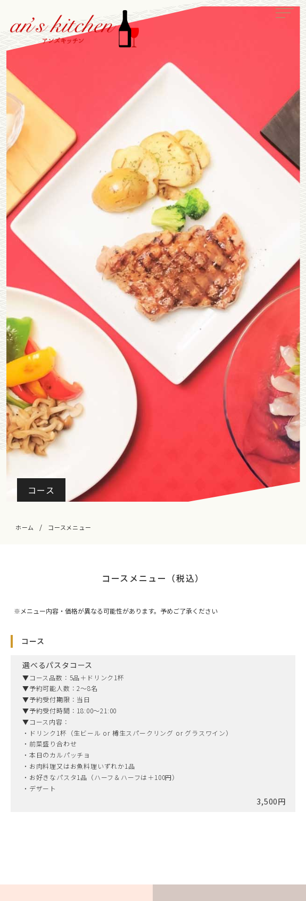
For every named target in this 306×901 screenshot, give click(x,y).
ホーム (24, 527)
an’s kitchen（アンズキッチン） (74, 28)
